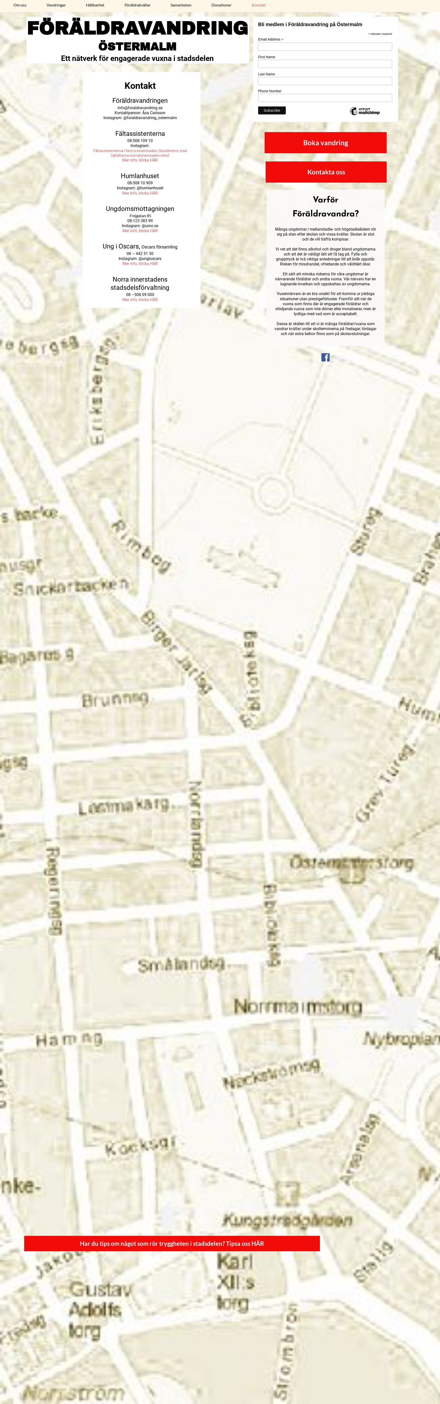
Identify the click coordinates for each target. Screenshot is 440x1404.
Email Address (271, 39)
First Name (266, 57)
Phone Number (270, 91)
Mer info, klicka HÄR (140, 160)
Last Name (266, 74)
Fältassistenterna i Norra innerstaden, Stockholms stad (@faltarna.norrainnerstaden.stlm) (140, 152)
